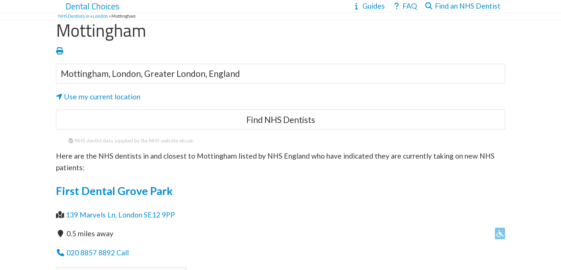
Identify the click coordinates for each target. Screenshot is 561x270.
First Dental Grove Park (114, 190)
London (100, 16)
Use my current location (98, 96)
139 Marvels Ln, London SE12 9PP (120, 214)
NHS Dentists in (73, 16)
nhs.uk (186, 141)
